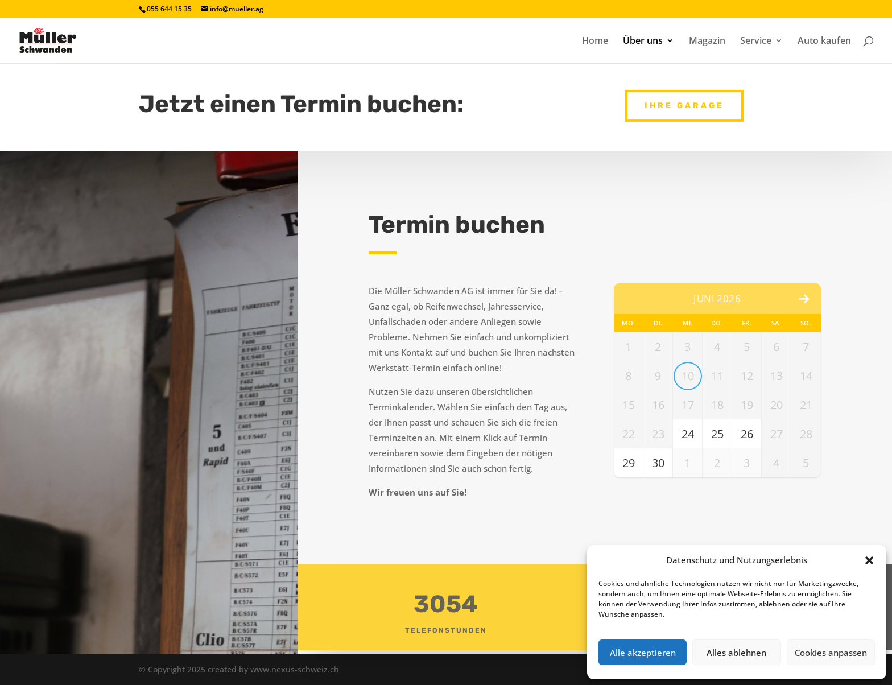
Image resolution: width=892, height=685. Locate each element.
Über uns (643, 41)
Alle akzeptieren (643, 652)
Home (595, 41)
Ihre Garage (684, 102)
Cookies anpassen (831, 652)
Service (755, 41)
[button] (869, 560)
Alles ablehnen (736, 652)
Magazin (707, 41)
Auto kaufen (824, 41)
